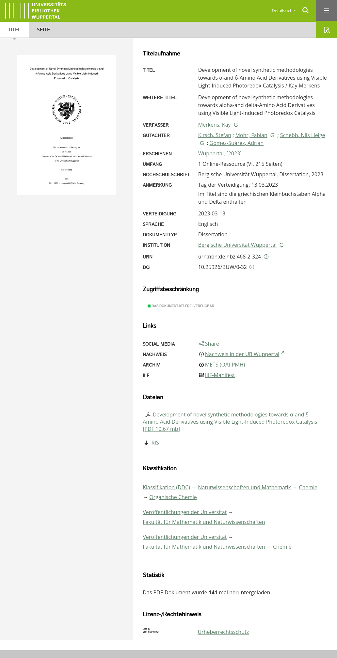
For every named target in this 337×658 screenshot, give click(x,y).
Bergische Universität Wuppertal (237, 244)
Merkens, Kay (214, 124)
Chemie (308, 487)
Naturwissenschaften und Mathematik (244, 487)
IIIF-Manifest (220, 375)
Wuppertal (211, 153)
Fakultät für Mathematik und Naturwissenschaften (204, 521)
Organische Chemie (173, 497)
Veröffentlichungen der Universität (185, 512)
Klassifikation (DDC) (166, 487)
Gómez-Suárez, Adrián (237, 143)
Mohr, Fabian (251, 135)
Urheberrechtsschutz (223, 631)
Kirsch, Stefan (214, 135)
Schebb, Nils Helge (302, 135)
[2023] (234, 153)
